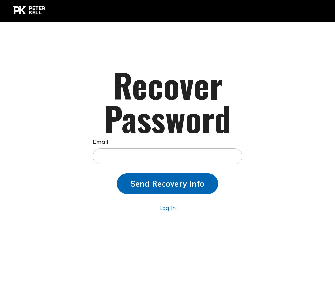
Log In (167, 208)
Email (100, 141)
